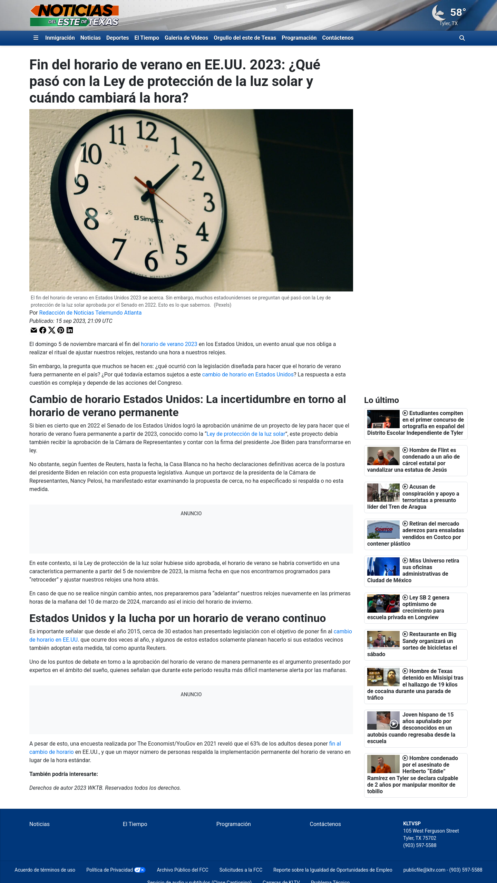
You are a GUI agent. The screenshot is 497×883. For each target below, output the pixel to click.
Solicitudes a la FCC (241, 870)
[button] (33, 330)
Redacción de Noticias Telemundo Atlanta (90, 312)
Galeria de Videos (186, 38)
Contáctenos (338, 38)
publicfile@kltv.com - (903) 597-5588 (443, 870)
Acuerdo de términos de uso (44, 870)
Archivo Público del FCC (182, 870)
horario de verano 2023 (168, 344)
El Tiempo (147, 38)
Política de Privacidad (109, 870)
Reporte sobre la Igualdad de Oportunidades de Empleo (332, 870)
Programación (299, 38)
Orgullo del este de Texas (245, 38)
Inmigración (60, 38)
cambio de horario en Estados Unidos (248, 374)
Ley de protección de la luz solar (246, 434)
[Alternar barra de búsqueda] (462, 38)
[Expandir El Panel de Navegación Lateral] (35, 38)
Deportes (117, 38)
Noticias (90, 38)
